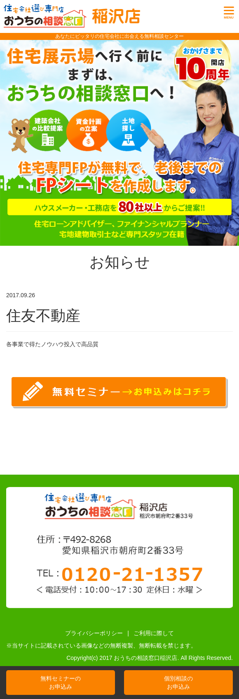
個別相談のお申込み (178, 682)
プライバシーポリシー (94, 633)
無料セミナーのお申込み (60, 682)
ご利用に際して (154, 633)
